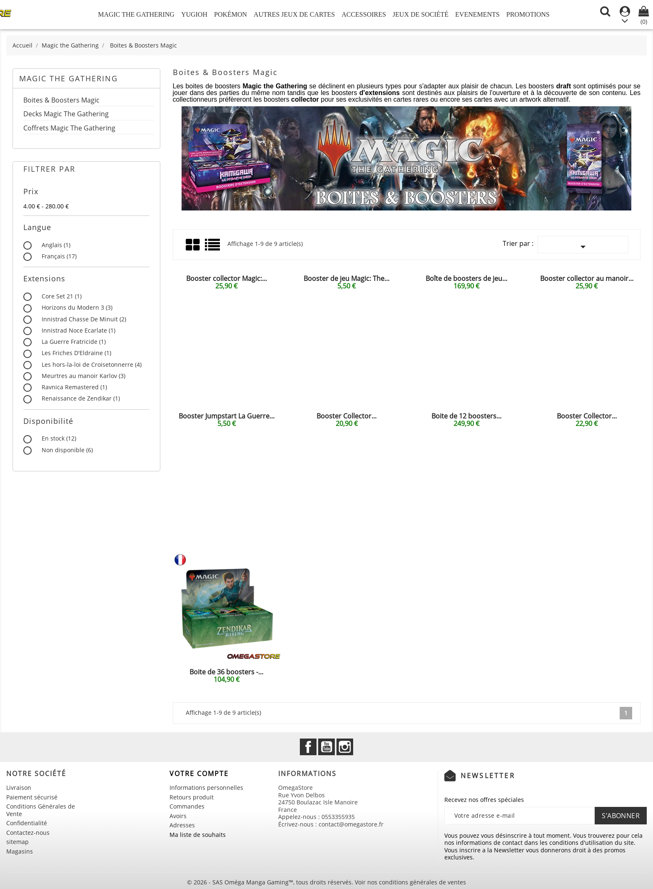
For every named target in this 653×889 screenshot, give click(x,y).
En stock (59, 438)
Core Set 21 (62, 296)
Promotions (528, 14)
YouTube (326, 747)
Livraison (18, 787)
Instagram (344, 747)
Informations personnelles (206, 787)
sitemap (17, 842)
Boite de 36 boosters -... (226, 671)
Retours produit (191, 797)
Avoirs (178, 816)
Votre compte (199, 773)
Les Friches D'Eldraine (76, 353)
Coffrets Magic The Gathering (69, 129)
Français (59, 256)
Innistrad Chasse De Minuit (84, 319)
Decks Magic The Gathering (66, 114)
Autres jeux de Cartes (294, 14)
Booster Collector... (346, 416)
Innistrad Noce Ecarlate (78, 330)
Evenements (477, 14)
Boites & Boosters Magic (61, 101)
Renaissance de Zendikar (81, 398)
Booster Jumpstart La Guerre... (226, 416)
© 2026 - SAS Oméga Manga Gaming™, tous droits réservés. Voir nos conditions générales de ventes (326, 882)
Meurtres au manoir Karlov (83, 376)
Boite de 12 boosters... (466, 416)
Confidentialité (26, 823)
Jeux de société (421, 14)
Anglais (56, 245)
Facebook (308, 747)
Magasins (19, 851)
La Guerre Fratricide (74, 342)
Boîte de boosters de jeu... (466, 278)
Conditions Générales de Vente (40, 810)
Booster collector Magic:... (226, 278)
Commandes (186, 806)
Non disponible (67, 450)
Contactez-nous (28, 832)
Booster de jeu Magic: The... (346, 278)
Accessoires (363, 14)
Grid (193, 245)
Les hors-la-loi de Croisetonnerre (92, 364)
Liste (213, 247)
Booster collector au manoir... (586, 278)
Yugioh (194, 14)
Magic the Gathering (136, 14)
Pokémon (230, 14)
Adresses (182, 825)
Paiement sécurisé (31, 797)
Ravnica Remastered (74, 387)
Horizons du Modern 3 (77, 307)
